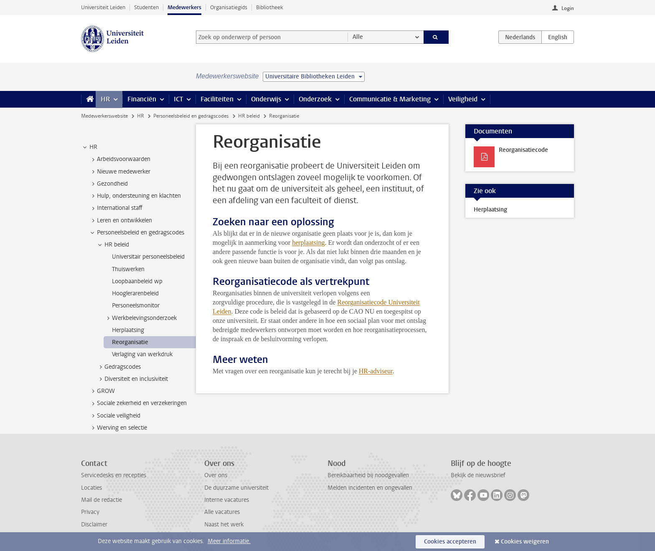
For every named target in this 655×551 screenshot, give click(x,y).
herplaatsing (308, 242)
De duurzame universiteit (236, 488)
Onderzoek (315, 99)
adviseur (381, 371)
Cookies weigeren (525, 542)
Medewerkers (184, 7)
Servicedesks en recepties (113, 475)
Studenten (146, 7)
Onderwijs (266, 99)
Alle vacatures (222, 512)
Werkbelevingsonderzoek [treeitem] (140, 318)
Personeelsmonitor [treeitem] (136, 305)
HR (105, 99)
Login (567, 8)
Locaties (91, 488)
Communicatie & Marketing (390, 99)
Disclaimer (94, 524)
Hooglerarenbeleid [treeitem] (135, 293)
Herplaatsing (490, 210)
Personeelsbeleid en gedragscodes (190, 116)
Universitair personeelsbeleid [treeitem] (148, 257)
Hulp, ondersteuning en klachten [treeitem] (135, 196)
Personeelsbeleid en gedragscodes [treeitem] (136, 233)
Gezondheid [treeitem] (108, 184)
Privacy (90, 512)
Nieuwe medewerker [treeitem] (119, 172)
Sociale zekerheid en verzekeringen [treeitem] (138, 403)
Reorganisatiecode (523, 150)
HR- (365, 371)
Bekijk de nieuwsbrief (478, 475)
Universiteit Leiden (103, 7)
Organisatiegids (228, 7)
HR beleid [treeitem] (112, 245)
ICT (178, 99)
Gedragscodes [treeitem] (118, 367)
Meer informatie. (229, 541)
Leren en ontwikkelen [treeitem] (120, 220)
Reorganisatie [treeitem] (130, 342)
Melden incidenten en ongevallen (370, 488)
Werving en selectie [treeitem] (118, 428)
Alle (358, 37)
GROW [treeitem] (102, 391)
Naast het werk (224, 524)
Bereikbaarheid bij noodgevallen (368, 475)
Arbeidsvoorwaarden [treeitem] (119, 159)
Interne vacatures (226, 500)
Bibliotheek (269, 7)
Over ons (215, 475)
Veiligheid (462, 99)
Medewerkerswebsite (104, 116)
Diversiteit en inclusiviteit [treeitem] (132, 379)
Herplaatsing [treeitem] (128, 330)
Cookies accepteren (450, 542)
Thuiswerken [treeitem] (128, 269)
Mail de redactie (101, 500)
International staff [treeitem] (115, 208)
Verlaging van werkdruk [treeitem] (142, 354)
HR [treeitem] (89, 147)
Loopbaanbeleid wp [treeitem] (137, 281)
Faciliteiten (217, 99)
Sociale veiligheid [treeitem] (114, 416)
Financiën (141, 99)
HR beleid (249, 116)
